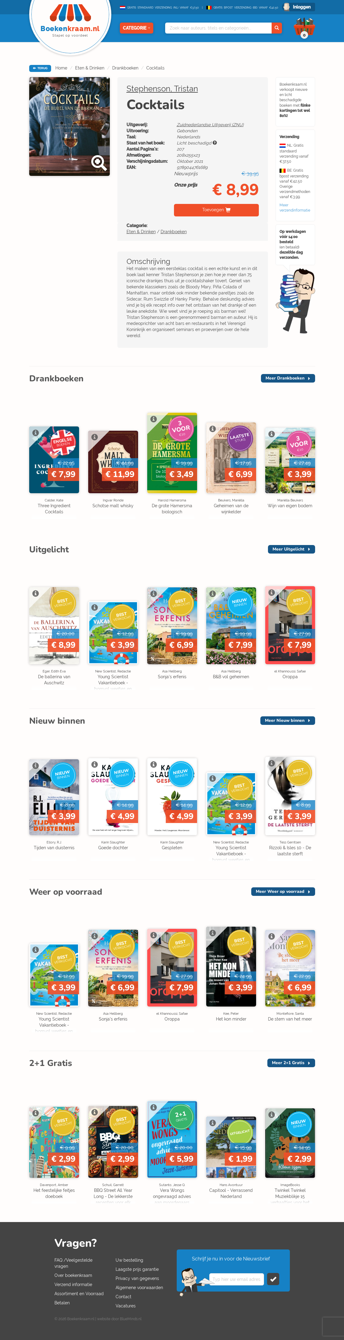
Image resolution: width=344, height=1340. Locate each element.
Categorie (136, 28)
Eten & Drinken (89, 68)
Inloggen (302, 7)
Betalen (62, 1302)
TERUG (40, 68)
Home (61, 68)
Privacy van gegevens (137, 1278)
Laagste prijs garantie (137, 1269)
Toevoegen (213, 209)
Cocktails (155, 68)
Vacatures (126, 1305)
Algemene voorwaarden (139, 1287)
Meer (285, 378)
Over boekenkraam (73, 1275)
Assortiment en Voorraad (79, 1293)
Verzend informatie (73, 1284)
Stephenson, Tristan (162, 88)
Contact (123, 1296)
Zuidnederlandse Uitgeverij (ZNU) (210, 124)
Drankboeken (125, 68)
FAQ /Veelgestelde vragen (73, 1263)
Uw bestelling (129, 1260)
